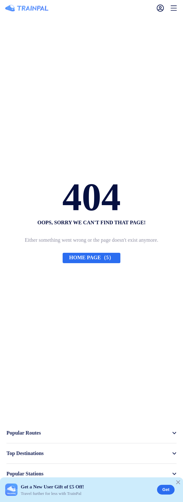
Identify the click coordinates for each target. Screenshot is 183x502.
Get (165, 489)
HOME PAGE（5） (91, 257)
